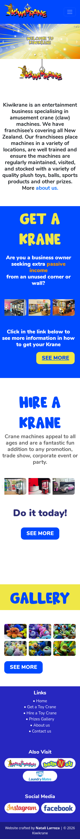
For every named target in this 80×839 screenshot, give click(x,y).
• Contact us (40, 731)
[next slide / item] (77, 41)
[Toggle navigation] (70, 12)
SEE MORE (55, 358)
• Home (40, 701)
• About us (40, 725)
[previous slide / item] (3, 41)
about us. (46, 188)
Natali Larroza (48, 828)
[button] (35, 55)
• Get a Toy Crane (40, 707)
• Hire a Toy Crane (40, 713)
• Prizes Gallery (40, 719)
